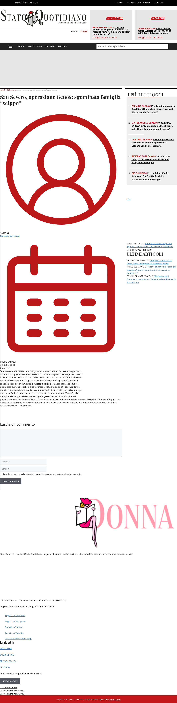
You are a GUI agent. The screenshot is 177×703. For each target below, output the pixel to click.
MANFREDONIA (35, 46)
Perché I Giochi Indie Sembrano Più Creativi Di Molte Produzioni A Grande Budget (150, 176)
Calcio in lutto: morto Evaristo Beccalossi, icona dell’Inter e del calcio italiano (154, 30)
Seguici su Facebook (15, 615)
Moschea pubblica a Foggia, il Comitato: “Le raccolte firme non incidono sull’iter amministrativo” (111, 30)
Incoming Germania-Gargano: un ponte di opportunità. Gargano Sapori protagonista (153, 142)
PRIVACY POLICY (8, 661)
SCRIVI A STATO (10, 681)
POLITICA (62, 46)
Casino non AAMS (8, 687)
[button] (10, 46)
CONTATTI (118, 2)
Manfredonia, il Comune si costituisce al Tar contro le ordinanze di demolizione (151, 279)
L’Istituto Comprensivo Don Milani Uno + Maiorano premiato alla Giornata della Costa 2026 (153, 109)
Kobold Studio (114, 699)
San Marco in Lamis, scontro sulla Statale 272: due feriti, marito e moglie (151, 159)
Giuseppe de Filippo (10, 235)
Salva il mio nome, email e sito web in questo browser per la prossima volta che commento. (42, 474)
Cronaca (11, 90)
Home (2, 90)
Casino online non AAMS (12, 690)
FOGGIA (20, 46)
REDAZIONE (159, 2)
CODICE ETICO (7, 654)
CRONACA (50, 46)
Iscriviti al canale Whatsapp (18, 638)
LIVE (129, 199)
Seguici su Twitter (13, 627)
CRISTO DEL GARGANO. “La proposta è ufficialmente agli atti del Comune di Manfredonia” (152, 125)
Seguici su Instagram (15, 621)
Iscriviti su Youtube (14, 633)
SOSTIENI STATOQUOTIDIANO (138, 2)
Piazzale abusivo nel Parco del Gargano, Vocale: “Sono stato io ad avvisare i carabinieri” (151, 269)
